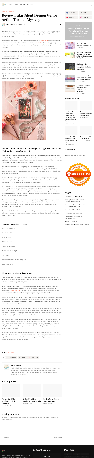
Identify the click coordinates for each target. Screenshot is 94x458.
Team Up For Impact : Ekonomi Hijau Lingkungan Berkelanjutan (75, 200)
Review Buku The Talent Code (73, 213)
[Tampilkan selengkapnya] (37, 357)
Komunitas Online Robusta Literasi (75, 210)
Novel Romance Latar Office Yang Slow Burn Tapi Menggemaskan (83, 77)
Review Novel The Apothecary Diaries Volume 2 (9, 401)
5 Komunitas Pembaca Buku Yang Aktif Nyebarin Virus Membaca (83, 88)
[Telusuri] (90, 4)
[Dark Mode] (87, 4)
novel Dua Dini (15, 290)
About (16, 4)
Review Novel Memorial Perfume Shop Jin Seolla (86, 113)
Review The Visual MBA (71, 221)
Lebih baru (6, 437)
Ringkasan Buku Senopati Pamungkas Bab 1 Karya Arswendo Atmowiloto (83, 66)
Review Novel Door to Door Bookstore (51, 400)
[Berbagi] (61, 24)
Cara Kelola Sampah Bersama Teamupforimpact (73, 217)
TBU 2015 (76, 454)
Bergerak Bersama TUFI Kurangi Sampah (77, 224)
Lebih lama (57, 437)
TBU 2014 (68, 454)
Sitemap (22, 4)
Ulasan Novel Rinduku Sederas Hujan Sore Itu (83, 45)
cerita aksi (44, 40)
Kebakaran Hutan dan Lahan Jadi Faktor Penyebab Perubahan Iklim (76, 205)
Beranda (4, 11)
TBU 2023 (11, 11)
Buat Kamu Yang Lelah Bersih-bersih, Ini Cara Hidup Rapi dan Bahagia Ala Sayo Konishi (84, 55)
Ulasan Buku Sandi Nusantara (73, 196)
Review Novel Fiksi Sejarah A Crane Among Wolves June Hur (71, 139)
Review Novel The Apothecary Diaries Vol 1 (32, 400)
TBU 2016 (84, 454)
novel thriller (38, 43)
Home (10, 4)
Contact (30, 4)
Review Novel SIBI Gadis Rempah (86, 137)
